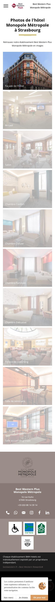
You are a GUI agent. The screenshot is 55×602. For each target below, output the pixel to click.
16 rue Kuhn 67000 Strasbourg (27, 498)
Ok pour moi (39, 597)
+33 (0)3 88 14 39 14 (27, 505)
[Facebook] (39, 512)
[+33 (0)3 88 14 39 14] (8, 512)
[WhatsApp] (15, 512)
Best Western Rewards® (31, 567)
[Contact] (23, 512)
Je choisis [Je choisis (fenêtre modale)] (23, 597)
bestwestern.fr (10, 567)
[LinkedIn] (47, 512)
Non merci (8, 597)
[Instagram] (31, 512)
